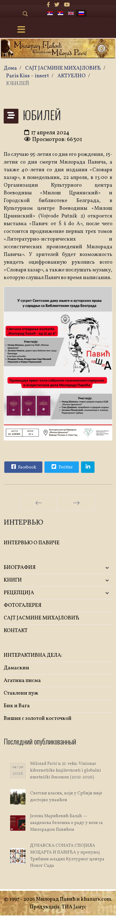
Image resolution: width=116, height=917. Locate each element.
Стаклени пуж (21, 693)
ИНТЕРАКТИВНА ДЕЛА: (33, 655)
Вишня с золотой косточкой (38, 718)
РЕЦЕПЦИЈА (19, 592)
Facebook (23, 466)
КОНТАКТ (16, 630)
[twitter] (57, 5)
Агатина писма (22, 680)
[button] (94, 568)
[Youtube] (67, 5)
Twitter (61, 466)
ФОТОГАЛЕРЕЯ (22, 605)
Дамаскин (16, 668)
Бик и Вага (17, 705)
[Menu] (21, 30)
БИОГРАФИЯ (20, 567)
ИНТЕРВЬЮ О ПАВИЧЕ (32, 542)
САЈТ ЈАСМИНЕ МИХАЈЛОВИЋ (41, 618)
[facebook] (48, 5)
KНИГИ (13, 580)
